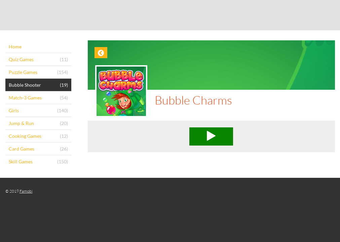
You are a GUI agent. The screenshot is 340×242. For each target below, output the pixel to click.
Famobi (26, 191)
